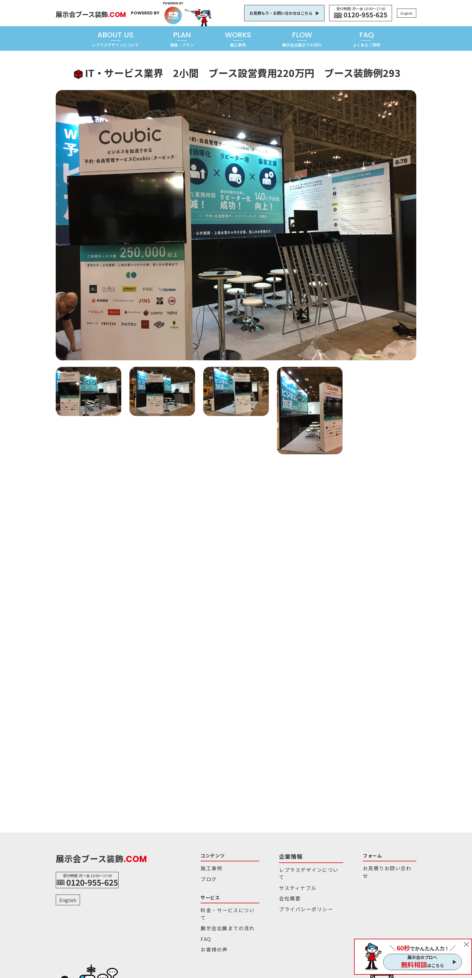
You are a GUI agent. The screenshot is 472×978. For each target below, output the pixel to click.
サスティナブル (283, 876)
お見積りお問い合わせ (361, 867)
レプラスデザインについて (294, 867)
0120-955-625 (365, 14)
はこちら (422, 964)
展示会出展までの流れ (222, 915)
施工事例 (209, 867)
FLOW (302, 39)
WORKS (238, 39)
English (407, 13)
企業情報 (277, 855)
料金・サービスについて (224, 906)
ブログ (207, 876)
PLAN (182, 39)
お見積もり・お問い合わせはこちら (280, 13)
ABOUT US (115, 39)
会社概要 (276, 886)
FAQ (366, 39)
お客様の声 (211, 934)
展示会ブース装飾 (105, 12)
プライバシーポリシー (289, 895)
